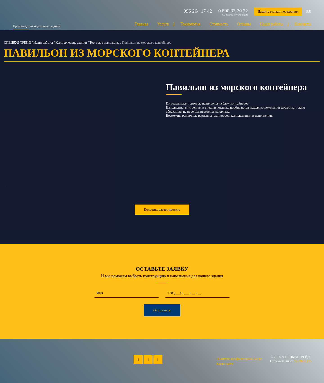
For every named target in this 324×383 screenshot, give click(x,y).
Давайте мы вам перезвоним (278, 11)
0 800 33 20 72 (233, 10)
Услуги (163, 24)
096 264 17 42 (197, 10)
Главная (141, 24)
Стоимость (218, 24)
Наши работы (271, 24)
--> (81, 133)
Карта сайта (224, 363)
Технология (190, 24)
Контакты (303, 24)
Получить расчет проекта (162, 209)
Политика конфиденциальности (239, 359)
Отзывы (244, 24)
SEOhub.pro (302, 361)
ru (308, 11)
